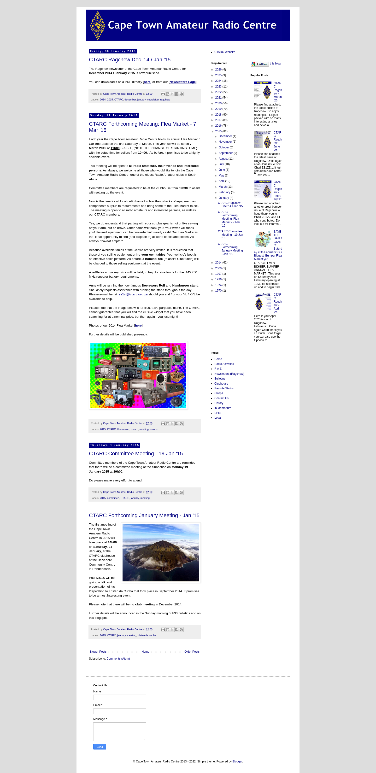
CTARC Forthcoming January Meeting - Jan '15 (144, 515)
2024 (219, 80)
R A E (218, 368)
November (226, 141)
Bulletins (219, 378)
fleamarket (123, 429)
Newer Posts (98, 651)
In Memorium (222, 408)
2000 (219, 268)
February (225, 192)
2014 (103, 99)
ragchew (165, 99)
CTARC (118, 99)
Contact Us (221, 398)
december (130, 99)
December (226, 136)
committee (113, 498)
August (224, 158)
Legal (217, 417)
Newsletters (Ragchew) (229, 373)
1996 (219, 279)
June (222, 169)
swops (154, 429)
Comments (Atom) (118, 658)
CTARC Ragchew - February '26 (278, 190)
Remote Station (224, 388)
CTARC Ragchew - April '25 (278, 303)
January (224, 197)
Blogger (237, 761)
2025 (219, 75)
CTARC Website (224, 52)
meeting (144, 429)
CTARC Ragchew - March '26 (278, 92)
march (134, 429)
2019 (219, 109)
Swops (218, 393)
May (222, 175)
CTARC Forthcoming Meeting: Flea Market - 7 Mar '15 (229, 219)
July (222, 164)
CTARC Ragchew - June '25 (278, 141)
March (223, 186)
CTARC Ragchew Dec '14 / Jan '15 (130, 60)
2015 (110, 99)
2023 (219, 86)
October (224, 147)
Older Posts (192, 651)
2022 (219, 92)
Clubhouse (221, 383)
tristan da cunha (147, 635)
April (222, 181)
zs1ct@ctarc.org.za (133, 294)
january (141, 99)
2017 (219, 120)
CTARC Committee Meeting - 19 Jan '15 (136, 454)
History (218, 403)
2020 (219, 103)
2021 (219, 97)
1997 (219, 273)
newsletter (153, 99)
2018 (219, 114)
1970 (219, 290)
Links (217, 413)
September (226, 153)
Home (145, 651)
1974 (219, 285)
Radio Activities (224, 364)
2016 (219, 125)
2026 (219, 69)
